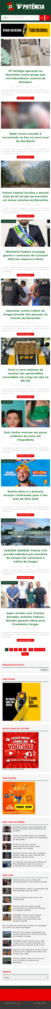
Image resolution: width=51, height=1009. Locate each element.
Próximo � (40, 650)
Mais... (25, 654)
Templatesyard (26, 1003)
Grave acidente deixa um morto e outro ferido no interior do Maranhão (29, 960)
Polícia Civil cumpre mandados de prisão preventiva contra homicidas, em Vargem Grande (30, 934)
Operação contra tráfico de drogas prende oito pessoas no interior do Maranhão (25, 314)
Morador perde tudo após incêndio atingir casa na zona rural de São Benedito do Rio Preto (29, 855)
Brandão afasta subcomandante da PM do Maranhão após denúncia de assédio (29, 829)
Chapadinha (6, 402)
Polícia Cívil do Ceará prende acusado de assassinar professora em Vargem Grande (29, 908)
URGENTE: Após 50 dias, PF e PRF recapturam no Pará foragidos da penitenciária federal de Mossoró (29, 943)
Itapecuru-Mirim (8, 221)
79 (31, 650)
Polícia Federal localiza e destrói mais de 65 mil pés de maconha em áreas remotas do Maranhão (25, 196)
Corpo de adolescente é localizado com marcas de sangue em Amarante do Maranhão (30, 837)
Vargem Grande (8, 520)
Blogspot (25, 1006)
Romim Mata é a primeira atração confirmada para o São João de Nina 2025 (25, 495)
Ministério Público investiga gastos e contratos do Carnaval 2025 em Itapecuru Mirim (25, 255)
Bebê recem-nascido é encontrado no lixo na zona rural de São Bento (25, 137)
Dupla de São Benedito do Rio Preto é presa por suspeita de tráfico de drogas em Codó (30, 951)
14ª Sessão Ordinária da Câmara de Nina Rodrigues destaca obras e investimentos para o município (29, 864)
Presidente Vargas (9, 583)
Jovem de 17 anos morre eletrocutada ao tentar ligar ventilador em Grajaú (26, 846)
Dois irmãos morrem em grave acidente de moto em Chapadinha (25, 436)
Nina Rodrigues (8, 461)
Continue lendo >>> (25, 98)
